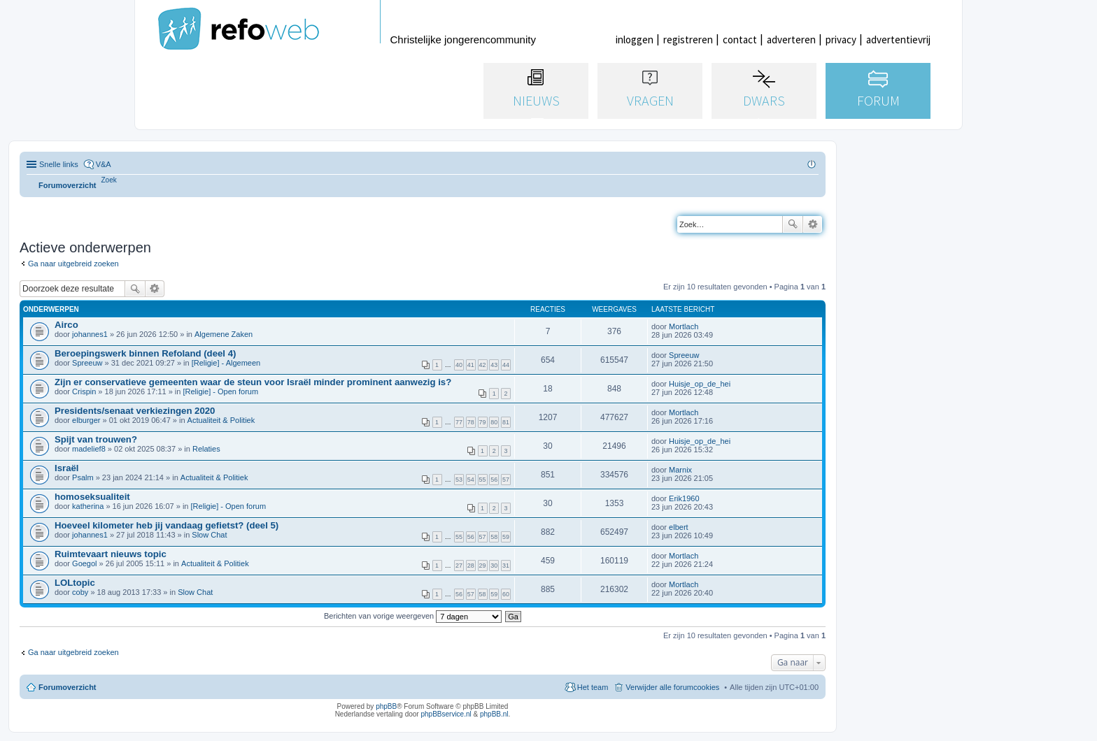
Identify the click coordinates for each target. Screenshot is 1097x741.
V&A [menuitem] (103, 164)
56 (493, 479)
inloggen (634, 39)
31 (505, 565)
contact (740, 39)
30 (493, 565)
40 (458, 364)
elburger (86, 420)
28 (470, 565)
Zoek (792, 224)
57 (505, 479)
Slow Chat (209, 535)
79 (482, 422)
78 (470, 422)
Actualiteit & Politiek (221, 420)
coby (80, 592)
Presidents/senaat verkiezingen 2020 (135, 410)
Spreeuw (87, 363)
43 (493, 364)
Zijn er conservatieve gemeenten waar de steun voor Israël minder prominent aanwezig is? (253, 382)
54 (470, 479)
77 (458, 422)
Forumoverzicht (67, 687)
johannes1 (90, 334)
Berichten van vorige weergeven (413, 616)
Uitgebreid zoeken (812, 224)
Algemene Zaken (223, 334)
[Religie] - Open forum (220, 391)
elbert (678, 527)
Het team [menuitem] (593, 687)
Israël (66, 468)
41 (470, 364)
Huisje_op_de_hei (699, 384)
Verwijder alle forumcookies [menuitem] (672, 687)
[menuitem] (109, 180)
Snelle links (58, 164)
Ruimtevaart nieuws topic (111, 554)
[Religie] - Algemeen (226, 363)
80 (493, 422)
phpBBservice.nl (445, 714)
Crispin (84, 391)
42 (482, 364)
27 (458, 565)
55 (482, 479)
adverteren (791, 39)
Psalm (83, 477)
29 (482, 565)
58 (493, 536)
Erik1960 (684, 498)
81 (505, 422)
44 (505, 364)
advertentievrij (898, 39)
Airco (66, 324)
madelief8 (89, 449)
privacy (841, 39)
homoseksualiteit (92, 496)
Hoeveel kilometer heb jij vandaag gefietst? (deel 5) (166, 525)
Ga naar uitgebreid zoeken (73, 263)
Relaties (206, 449)
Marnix (680, 470)
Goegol (84, 563)
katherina (88, 506)
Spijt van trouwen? (96, 439)
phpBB (386, 706)
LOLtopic (75, 582)
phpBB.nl (494, 714)
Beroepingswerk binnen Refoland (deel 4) (145, 353)
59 (505, 536)
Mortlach (683, 326)
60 (505, 594)
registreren (688, 39)
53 (458, 479)
